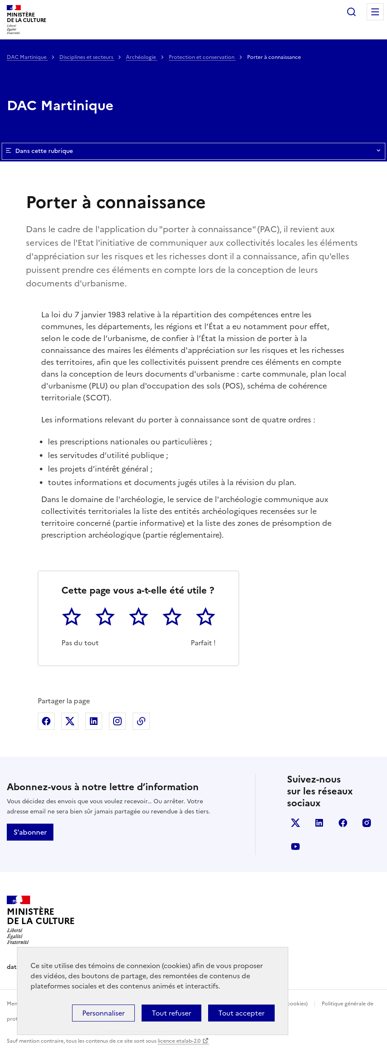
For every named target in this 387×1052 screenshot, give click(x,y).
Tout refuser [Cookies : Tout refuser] (171, 1013)
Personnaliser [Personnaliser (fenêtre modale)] (103, 1013)
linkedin (319, 822)
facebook (342, 822)
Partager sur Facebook (46, 721)
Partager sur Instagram (117, 721)
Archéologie (141, 57)
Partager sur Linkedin (93, 721)
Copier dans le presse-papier (141, 721)
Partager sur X (69, 721)
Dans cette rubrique (193, 151)
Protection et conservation (202, 57)
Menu (375, 11)
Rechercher (351, 11)
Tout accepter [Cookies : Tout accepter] (241, 1013)
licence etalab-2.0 (179, 1041)
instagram (366, 822)
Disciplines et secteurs (86, 57)
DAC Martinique (27, 57)
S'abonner (30, 832)
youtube (295, 846)
